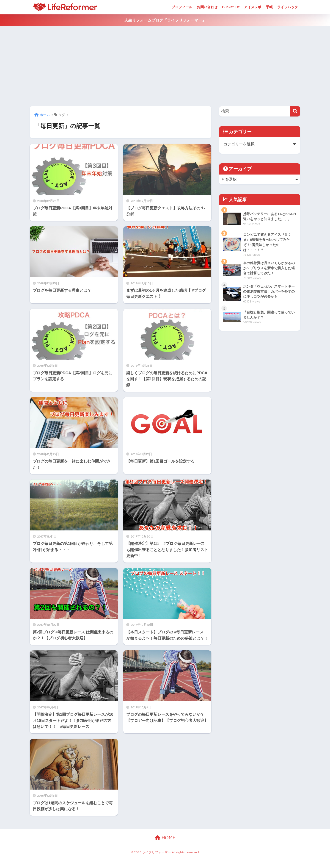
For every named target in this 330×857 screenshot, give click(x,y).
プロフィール (182, 7)
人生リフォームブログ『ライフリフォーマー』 (165, 20)
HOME (165, 837)
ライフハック (287, 7)
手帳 (269, 7)
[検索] (295, 111)
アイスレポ (252, 7)
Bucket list (230, 7)
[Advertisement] (165, 66)
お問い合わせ (207, 7)
